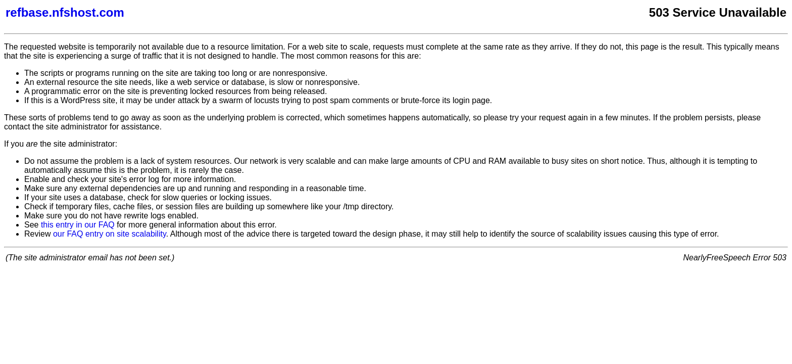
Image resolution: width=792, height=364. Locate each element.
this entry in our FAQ (78, 224)
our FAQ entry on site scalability (109, 234)
